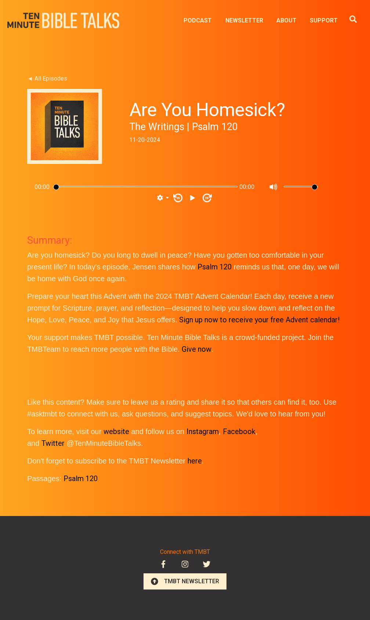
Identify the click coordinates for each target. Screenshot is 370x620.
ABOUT (286, 20)
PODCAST (198, 20)
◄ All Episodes (47, 78)
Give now (196, 349)
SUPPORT (324, 20)
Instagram (202, 431)
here (195, 460)
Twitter (53, 443)
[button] (163, 198)
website (116, 431)
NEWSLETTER (244, 20)
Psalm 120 (214, 266)
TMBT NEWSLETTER (185, 581)
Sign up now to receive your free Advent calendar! (259, 319)
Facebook (239, 431)
